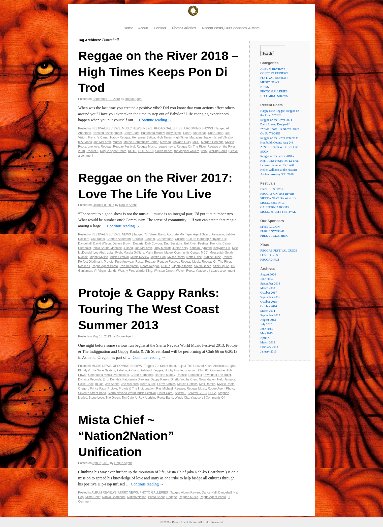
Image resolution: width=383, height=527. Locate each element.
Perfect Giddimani (90, 261)
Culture (180, 239)
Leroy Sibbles (166, 384)
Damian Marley (165, 375)
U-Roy (139, 397)
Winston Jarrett (164, 270)
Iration (208, 137)
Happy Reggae (120, 137)
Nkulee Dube (212, 257)
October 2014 (268, 306)
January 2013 (268, 351)
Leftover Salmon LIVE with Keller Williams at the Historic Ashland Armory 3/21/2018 (278, 169)
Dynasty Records (89, 379)
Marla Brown (154, 252)
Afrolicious (220, 366)
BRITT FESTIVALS (272, 189)
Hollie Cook (85, 384)
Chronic (137, 239)
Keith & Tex (147, 384)
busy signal (173, 133)
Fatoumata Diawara (135, 379)
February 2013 (269, 347)
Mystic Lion (158, 257)
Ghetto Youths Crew (184, 379)
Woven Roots (185, 270)
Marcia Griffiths (134, 252)
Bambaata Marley (153, 133)
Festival (203, 243)
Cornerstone (165, 239)
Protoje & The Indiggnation (136, 388)
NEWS (147, 128)
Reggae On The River (191, 146)
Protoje (108, 261)
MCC (196, 142)
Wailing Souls (218, 151)
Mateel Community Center (140, 142)
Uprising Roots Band (159, 397)
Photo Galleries (184, 28)
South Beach (164, 151)
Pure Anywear (124, 261)
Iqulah (99, 384)
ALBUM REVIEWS (104, 492)
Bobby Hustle (174, 370)
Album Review (190, 492)
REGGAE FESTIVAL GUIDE (278, 250)
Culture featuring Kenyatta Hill (206, 239)
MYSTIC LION (270, 226)
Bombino (190, 370)
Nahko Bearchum (113, 497)
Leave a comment (223, 270)
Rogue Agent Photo (113, 151)
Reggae (106, 146)
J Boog (128, 248)
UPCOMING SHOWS (198, 128)
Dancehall (199, 133)
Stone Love (96, 397)
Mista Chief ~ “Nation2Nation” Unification (126, 436)
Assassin (218, 234)
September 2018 (270, 283)
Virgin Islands (107, 270)
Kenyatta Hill (221, 248)
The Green (113, 397)
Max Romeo (207, 384)
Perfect (227, 257)
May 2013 (266, 333)
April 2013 (266, 338)
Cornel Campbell (142, 375)
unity (204, 151)
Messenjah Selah (221, 252)
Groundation (207, 379)
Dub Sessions (173, 243)
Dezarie (138, 243)
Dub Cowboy (153, 243)
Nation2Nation (136, 497)
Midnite (83, 257)
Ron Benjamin (129, 266)
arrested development (107, 133)
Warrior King (144, 270)
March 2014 (267, 310)
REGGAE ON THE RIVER (277, 193)
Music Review (139, 257)
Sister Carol (165, 393)
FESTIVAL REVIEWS (105, 128)
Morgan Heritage (212, 142)
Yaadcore (202, 270)
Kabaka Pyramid (200, 248)
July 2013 (266, 324)
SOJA (212, 393)
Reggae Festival (124, 146)
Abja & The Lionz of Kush (194, 366)
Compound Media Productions (108, 375)
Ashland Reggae (152, 370)
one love (93, 146)
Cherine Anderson (119, 239)
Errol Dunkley (112, 379)
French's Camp (98, 137)
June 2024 (266, 279)
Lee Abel (99, 252)
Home (128, 28)
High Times (164, 137)
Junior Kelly (180, 248)
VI (95, 270)
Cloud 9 (150, 239)
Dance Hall (209, 492)
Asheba (122, 370)
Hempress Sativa (143, 137)
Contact (160, 28)
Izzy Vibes (85, 142)
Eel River (190, 243)
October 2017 (268, 292)
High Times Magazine (187, 137)
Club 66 (203, 370)
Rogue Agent (133, 99)
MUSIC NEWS (132, 128)
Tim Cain (128, 397)
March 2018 (267, 288)
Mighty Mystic (98, 257)
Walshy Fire (126, 270)
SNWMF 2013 (197, 393)
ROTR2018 (146, 151)
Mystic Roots (176, 257)
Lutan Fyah (114, 252)
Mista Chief (93, 497)
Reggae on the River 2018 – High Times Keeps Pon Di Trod (158, 71)
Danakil (182, 375)
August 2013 (268, 320)
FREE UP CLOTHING (274, 235)
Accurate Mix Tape (179, 234)
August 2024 (268, 274)
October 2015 (268, 301)
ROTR (132, 151)
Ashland (133, 370)
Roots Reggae (150, 266)
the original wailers (186, 151)
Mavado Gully (182, 142)
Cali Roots (98, 239)
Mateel (117, 142)
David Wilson (102, 243)
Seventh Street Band (92, 393)
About (143, 28)
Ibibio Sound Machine (107, 248)
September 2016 (270, 297)
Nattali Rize (194, 257)
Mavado (165, 142)
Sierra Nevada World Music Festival (132, 393)
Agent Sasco (201, 234)
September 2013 (270, 315)
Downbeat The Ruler (217, 375)
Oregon (83, 388)
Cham (187, 133)
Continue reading (155, 120)
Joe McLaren (102, 142)
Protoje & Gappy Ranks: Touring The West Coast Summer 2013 (148, 309)
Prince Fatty (98, 388)
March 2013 (267, 342)
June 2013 (266, 329)
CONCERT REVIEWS (274, 73)
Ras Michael (164, 388)
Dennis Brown (122, 243)
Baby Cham (132, 133)
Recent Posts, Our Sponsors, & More (231, 28)
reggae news (166, 146)
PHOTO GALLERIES (168, 128)
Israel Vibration (224, 137)
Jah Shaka (112, 384)
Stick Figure (221, 266)
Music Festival (119, 257)
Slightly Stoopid (182, 266)
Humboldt (84, 248)
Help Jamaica (226, 379)
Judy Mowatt (162, 248)
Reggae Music (146, 146)
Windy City (182, 397)
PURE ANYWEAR (272, 231)
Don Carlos (215, 133)
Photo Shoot (156, 497)
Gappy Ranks (159, 379)
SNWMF (180, 393)
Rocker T (92, 151)
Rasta (139, 261)
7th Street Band (154, 234)
